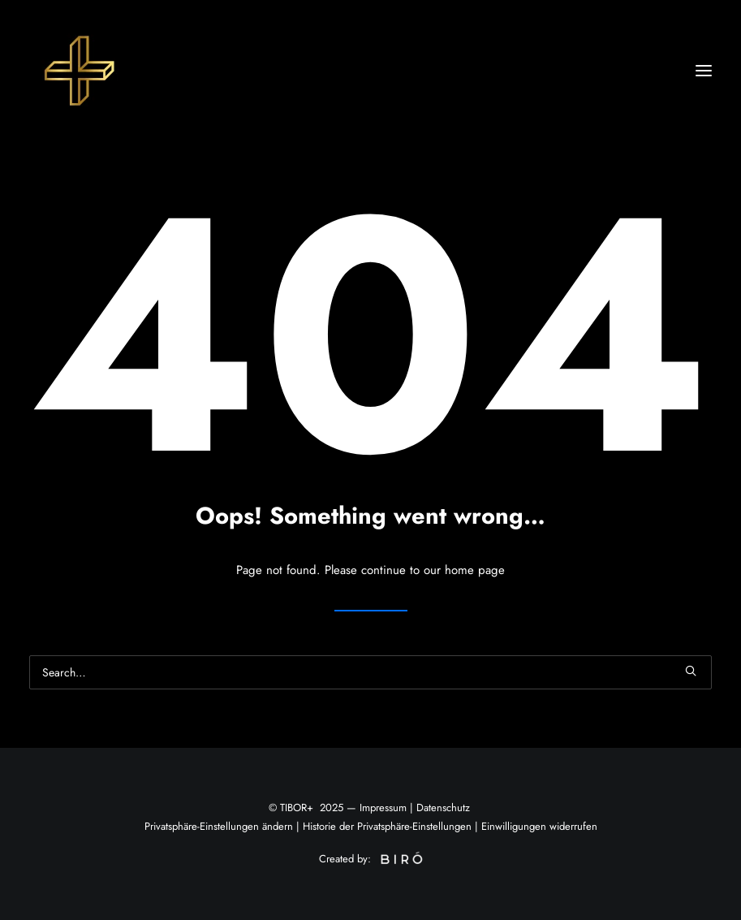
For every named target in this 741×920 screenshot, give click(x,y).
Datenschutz (443, 807)
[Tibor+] (78, 70)
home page (475, 570)
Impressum (383, 807)
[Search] (370, 672)
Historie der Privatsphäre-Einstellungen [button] (387, 826)
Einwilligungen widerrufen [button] (539, 826)
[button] (703, 70)
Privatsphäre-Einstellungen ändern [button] (218, 826)
